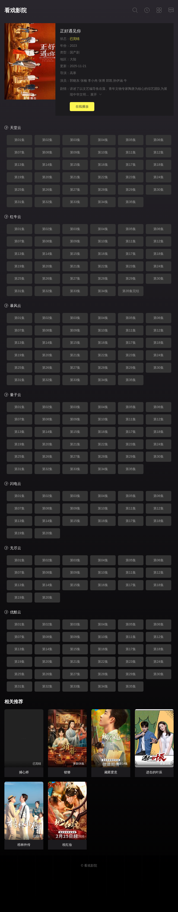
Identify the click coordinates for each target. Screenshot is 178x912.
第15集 (75, 164)
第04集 (103, 140)
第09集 (75, 152)
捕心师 (24, 772)
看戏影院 (15, 10)
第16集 (103, 164)
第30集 (158, 189)
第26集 (47, 189)
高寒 (73, 73)
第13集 (19, 164)
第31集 (19, 202)
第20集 (47, 177)
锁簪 (67, 772)
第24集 (158, 177)
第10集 (103, 152)
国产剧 (74, 52)
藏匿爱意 (110, 772)
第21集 (75, 177)
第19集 (19, 177)
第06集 (158, 140)
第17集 (131, 164)
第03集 (75, 140)
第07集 (19, 152)
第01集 (19, 140)
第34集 (103, 202)
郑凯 (109, 80)
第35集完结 (130, 291)
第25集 (19, 189)
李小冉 (93, 80)
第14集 (47, 164)
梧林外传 (23, 844)
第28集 (103, 189)
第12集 (158, 152)
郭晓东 (74, 80)
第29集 (131, 189)
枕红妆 (67, 844)
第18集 (158, 164)
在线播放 (82, 106)
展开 (96, 94)
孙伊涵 (118, 80)
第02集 (47, 140)
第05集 (131, 140)
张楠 (83, 80)
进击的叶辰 (154, 772)
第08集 (47, 152)
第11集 (131, 152)
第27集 (75, 189)
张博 (102, 80)
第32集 (47, 202)
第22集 (103, 177)
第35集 (131, 202)
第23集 (131, 177)
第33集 (75, 202)
